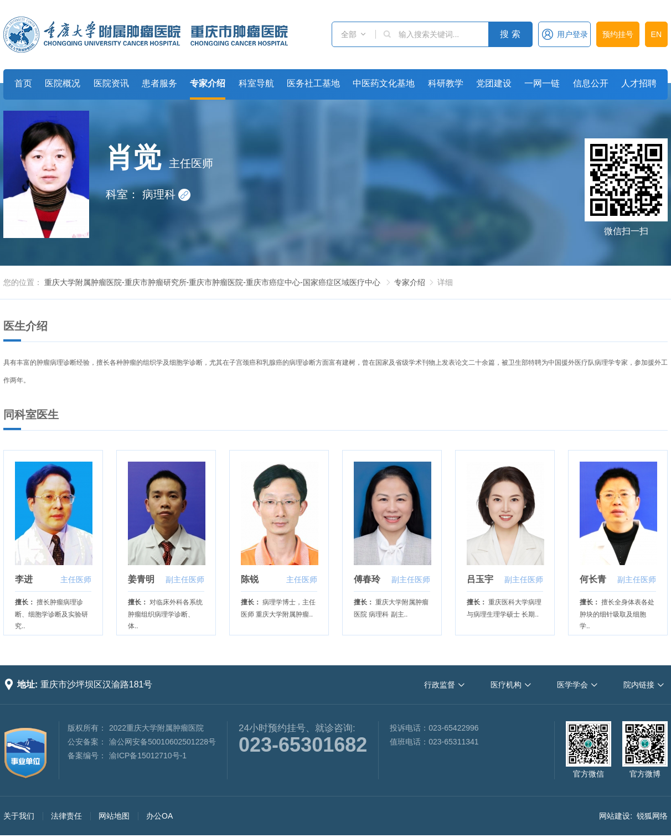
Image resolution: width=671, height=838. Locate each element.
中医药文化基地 (384, 83)
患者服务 (159, 83)
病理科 (166, 194)
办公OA (159, 815)
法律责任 (66, 815)
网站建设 (614, 815)
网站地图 (114, 815)
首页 (23, 83)
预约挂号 (617, 34)
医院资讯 (111, 83)
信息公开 (590, 83)
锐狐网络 (652, 815)
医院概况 (62, 83)
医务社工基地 (313, 83)
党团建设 (494, 83)
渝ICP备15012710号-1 (148, 755)
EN (656, 34)
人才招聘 (639, 83)
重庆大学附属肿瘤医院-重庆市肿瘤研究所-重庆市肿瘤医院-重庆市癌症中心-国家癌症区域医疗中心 (212, 282)
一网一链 (542, 83)
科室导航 (256, 83)
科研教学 (445, 83)
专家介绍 (207, 83)
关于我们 (18, 815)
